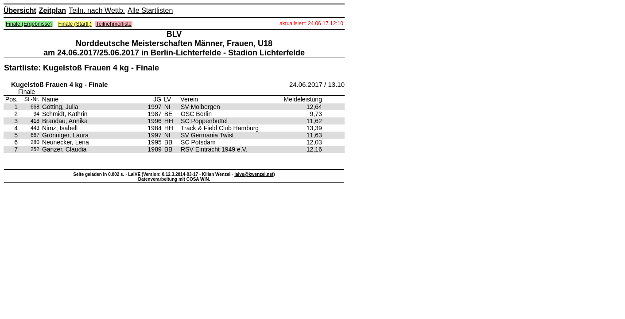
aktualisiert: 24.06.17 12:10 (311, 23)
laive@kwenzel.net (253, 174)
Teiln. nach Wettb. (97, 10)
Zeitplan (52, 10)
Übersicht (20, 10)
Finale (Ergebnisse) (29, 24)
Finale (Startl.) (75, 24)
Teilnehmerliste (114, 24)
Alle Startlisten (150, 10)
